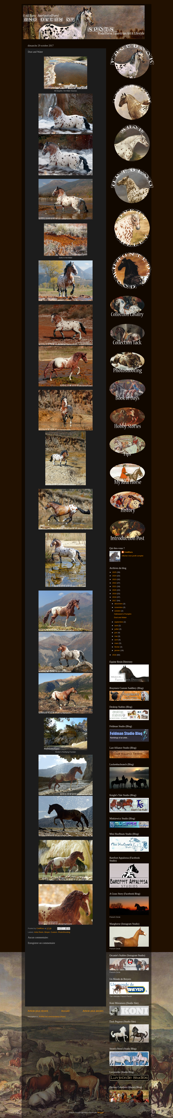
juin (116, 633)
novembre (118, 607)
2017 (114, 601)
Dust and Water (120, 617)
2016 (114, 655)
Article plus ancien (93, 1010)
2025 (114, 572)
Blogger (100, 1113)
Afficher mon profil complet (132, 556)
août (116, 626)
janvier (117, 650)
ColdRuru (128, 552)
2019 (114, 594)
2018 (114, 597)
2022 (114, 583)
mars (116, 643)
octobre (117, 611)
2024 (114, 576)
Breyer (47, 932)
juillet (116, 629)
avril (116, 640)
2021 (114, 586)
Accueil (65, 1010)
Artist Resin (39, 932)
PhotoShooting (64, 932)
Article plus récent (38, 1010)
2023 (114, 579)
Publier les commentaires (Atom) (52, 1017)
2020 (114, 590)
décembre (118, 604)
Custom (54, 932)
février (117, 647)
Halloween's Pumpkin (123, 614)
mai (116, 636)
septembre (119, 622)
